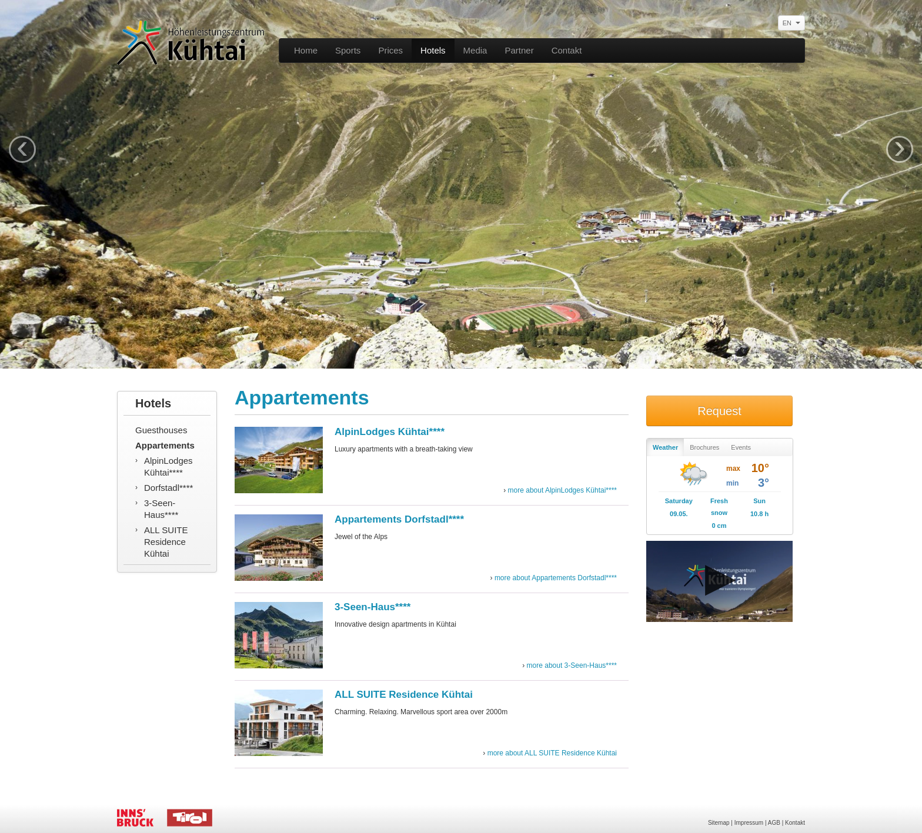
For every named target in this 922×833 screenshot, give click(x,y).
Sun (759, 500)
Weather (665, 447)
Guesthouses (161, 430)
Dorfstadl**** (168, 488)
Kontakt (795, 822)
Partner (519, 50)
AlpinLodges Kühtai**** (168, 466)
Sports (347, 50)
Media (475, 50)
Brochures (704, 447)
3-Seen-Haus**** (161, 509)
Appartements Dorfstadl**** (399, 519)
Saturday (679, 500)
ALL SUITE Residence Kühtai (166, 541)
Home (306, 50)
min (732, 483)
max (733, 468)
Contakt (567, 50)
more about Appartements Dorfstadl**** (556, 578)
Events (741, 447)
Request (719, 410)
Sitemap (719, 822)
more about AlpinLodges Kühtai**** (562, 490)
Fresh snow (719, 506)
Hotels (433, 50)
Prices (390, 50)
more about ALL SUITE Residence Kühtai (552, 753)
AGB (774, 822)
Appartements (165, 445)
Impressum (748, 822)
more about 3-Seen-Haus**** (572, 665)
